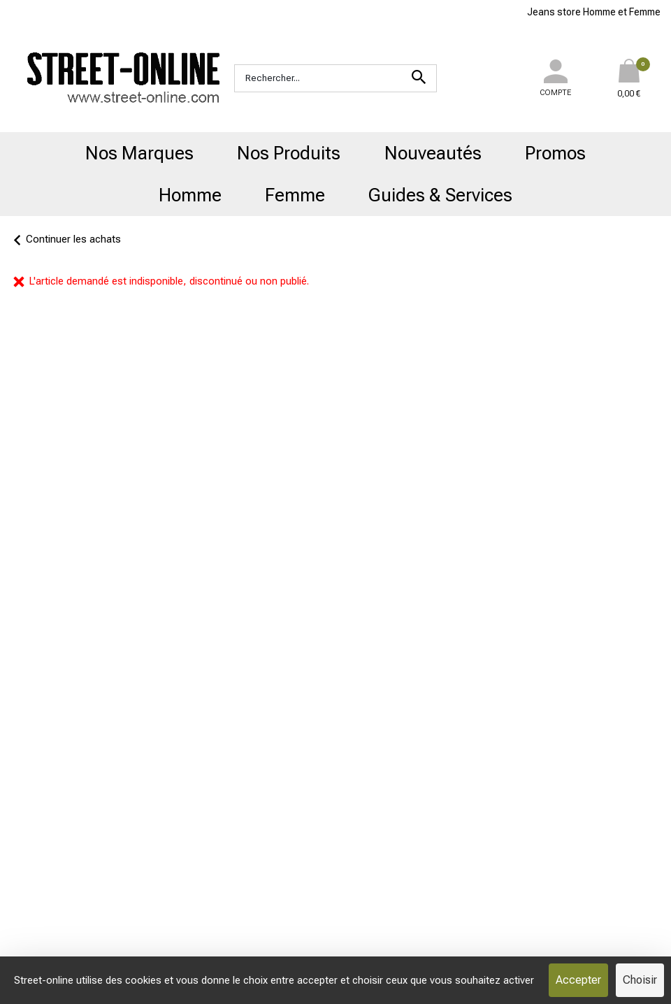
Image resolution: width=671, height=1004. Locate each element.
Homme (190, 195)
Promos (555, 153)
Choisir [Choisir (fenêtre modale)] (640, 980)
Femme (295, 195)
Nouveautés (433, 153)
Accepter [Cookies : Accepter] (578, 980)
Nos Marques (139, 153)
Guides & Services (440, 195)
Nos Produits (288, 153)
